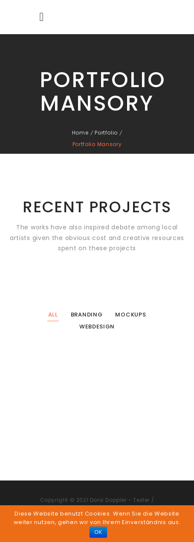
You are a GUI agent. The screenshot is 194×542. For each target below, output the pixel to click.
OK (98, 532)
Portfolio (106, 132)
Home (80, 132)
